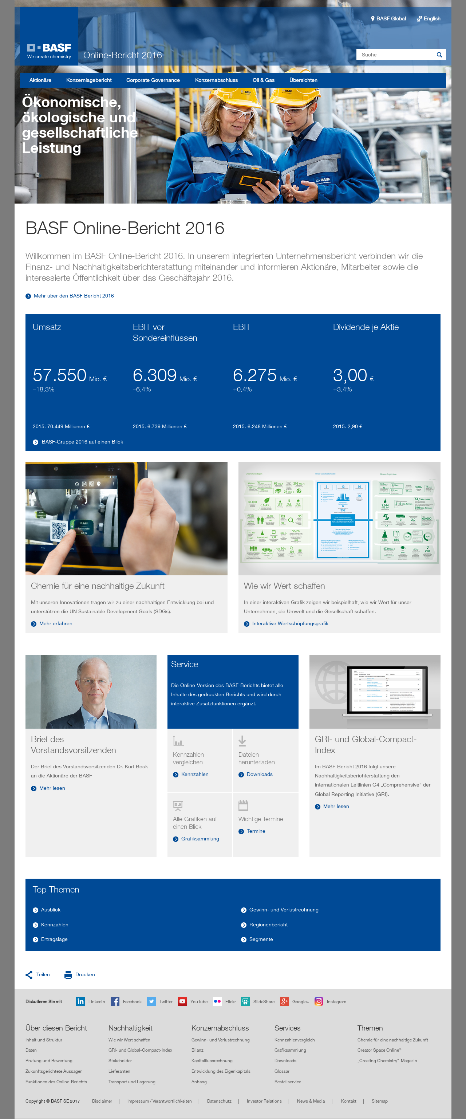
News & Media (311, 1101)
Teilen (43, 974)
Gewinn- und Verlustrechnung (284, 909)
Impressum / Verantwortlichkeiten (159, 1101)
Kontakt (348, 1101)
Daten (31, 1050)
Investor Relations (264, 1101)
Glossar (282, 1071)
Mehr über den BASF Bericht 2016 (74, 295)
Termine (256, 831)
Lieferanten (119, 1071)
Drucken (85, 974)
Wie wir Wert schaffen (129, 1040)
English (432, 18)
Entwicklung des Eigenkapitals (220, 1071)
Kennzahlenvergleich (295, 1040)
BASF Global (391, 18)
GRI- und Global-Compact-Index (140, 1050)
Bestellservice (288, 1081)
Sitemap (380, 1101)
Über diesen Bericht (56, 1028)
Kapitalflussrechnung (212, 1060)
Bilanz (197, 1050)
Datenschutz (219, 1101)
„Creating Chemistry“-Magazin (387, 1060)
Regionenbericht (268, 924)
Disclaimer (102, 1101)
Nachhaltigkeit (130, 1028)
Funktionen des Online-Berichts (56, 1081)
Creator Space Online (379, 1050)
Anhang (199, 1081)
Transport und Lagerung (131, 1081)
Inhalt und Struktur (43, 1040)
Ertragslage (54, 939)
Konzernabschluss (220, 1028)
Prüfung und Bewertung (48, 1060)
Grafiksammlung (200, 838)
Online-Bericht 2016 (122, 55)
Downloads (260, 774)
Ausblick (50, 909)
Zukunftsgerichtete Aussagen (54, 1071)
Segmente (261, 939)
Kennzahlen (195, 774)
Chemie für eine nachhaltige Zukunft (393, 1040)
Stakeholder (120, 1060)
